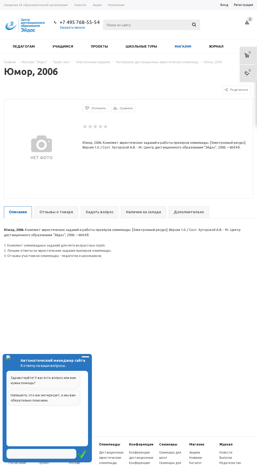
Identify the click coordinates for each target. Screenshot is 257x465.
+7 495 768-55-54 (80, 22)
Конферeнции (141, 444)
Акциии (194, 452)
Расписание (17, 462)
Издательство (230, 462)
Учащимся (62, 46)
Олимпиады (109, 444)
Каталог (195, 462)
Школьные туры (141, 46)
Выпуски (225, 457)
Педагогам (24, 46)
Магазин (183, 46)
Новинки (195, 457)
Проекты (99, 46)
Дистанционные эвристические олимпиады (111, 457)
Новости (225, 452)
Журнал (216, 46)
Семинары (168, 444)
